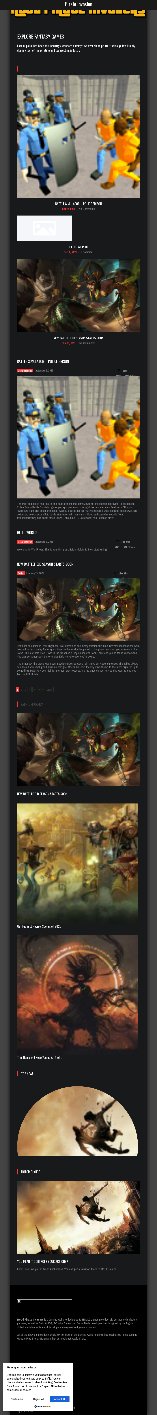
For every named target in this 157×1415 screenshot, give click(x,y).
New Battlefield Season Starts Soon (78, 338)
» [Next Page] (43, 689)
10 (39, 689)
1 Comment (87, 252)
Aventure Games (32, 704)
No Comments (87, 209)
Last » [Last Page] (50, 689)
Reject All (38, 1399)
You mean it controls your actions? (42, 1261)
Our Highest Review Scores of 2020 (39, 926)
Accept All (59, 1399)
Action (21, 573)
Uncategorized (25, 370)
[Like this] (122, 370)
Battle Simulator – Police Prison (78, 203)
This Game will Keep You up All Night (39, 1057)
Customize (17, 1399)
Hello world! (78, 247)
